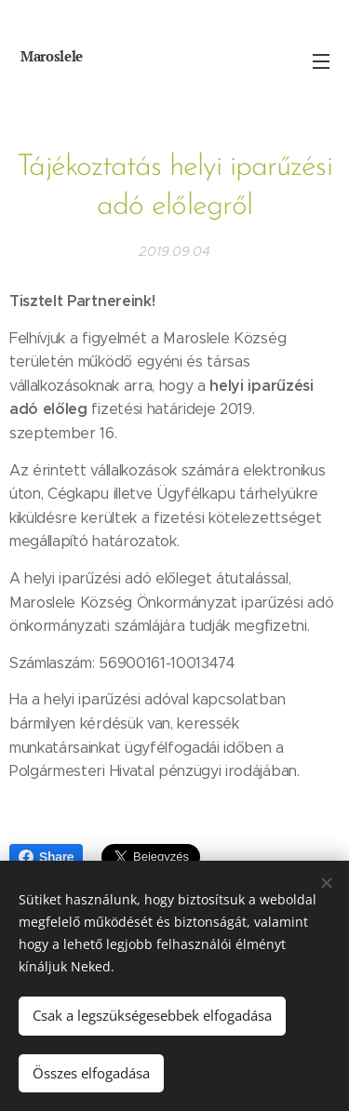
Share (46, 857)
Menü (321, 61)
